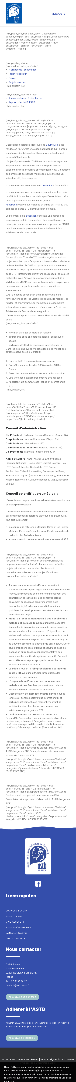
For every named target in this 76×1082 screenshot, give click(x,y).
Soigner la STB (14, 916)
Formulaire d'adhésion (22, 1038)
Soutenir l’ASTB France (18, 927)
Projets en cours (18, 82)
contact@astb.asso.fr (17, 985)
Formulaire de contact (22, 997)
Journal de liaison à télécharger (25, 98)
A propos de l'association (22, 69)
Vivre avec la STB (15, 922)
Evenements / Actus (16, 933)
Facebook (11, 204)
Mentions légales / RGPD (53, 1059)
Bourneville (52, 144)
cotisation (47, 185)
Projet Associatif (18, 73)
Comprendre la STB (16, 911)
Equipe (12, 78)
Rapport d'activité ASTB (22, 102)
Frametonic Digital (47, 1063)
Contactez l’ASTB (15, 938)
